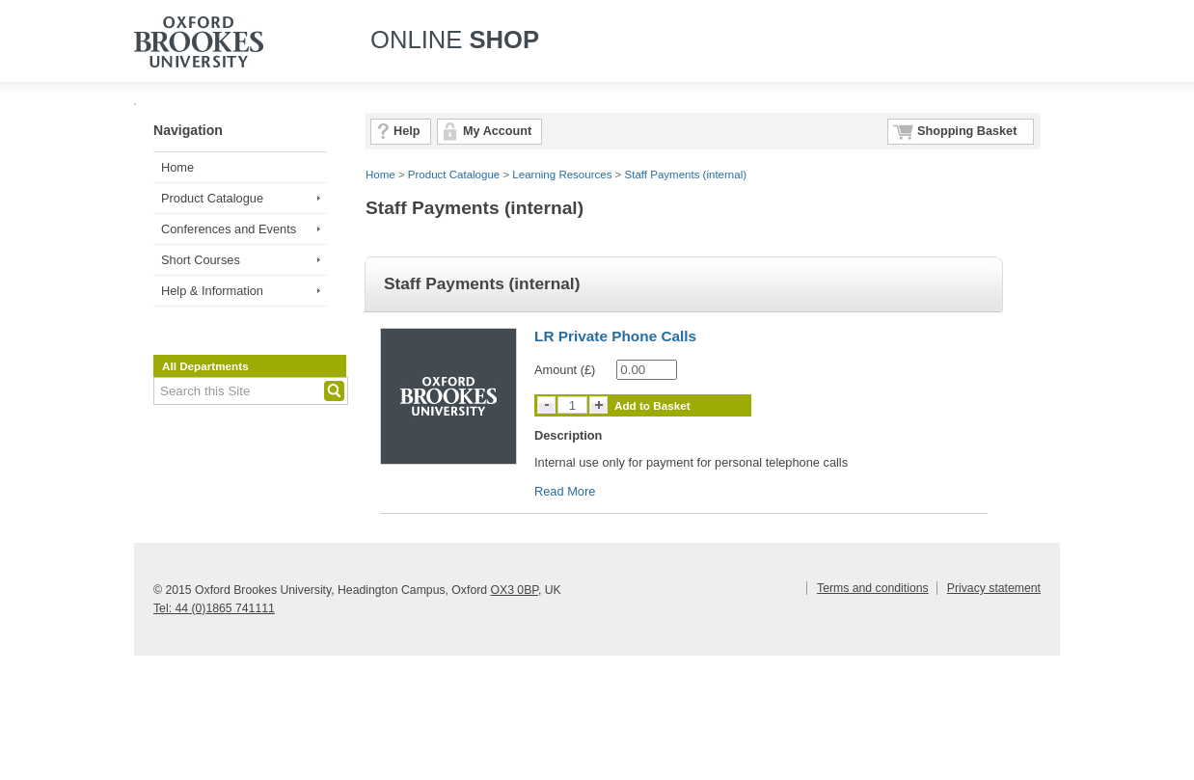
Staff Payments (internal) (686, 174)
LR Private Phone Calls (615, 336)
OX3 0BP (513, 590)
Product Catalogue (212, 198)
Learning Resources (561, 174)
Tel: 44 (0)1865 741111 (214, 608)
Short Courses (200, 260)
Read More (564, 491)
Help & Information (212, 290)
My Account (497, 131)
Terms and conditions (873, 588)
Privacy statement (994, 588)
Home (177, 167)
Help (406, 131)
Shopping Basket (967, 131)
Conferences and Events (228, 229)
